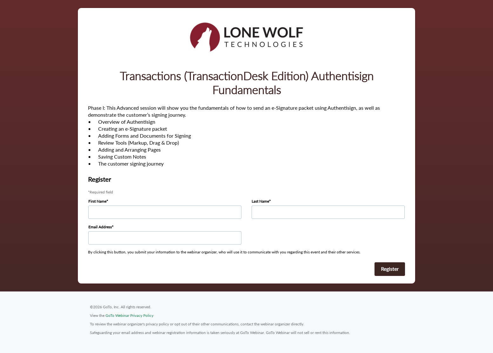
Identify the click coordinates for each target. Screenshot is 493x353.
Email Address (100, 227)
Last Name (260, 201)
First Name (97, 201)
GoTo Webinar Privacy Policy (129, 315)
